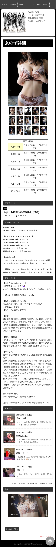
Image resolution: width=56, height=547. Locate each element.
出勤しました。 (23, 470)
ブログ (15, 13)
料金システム (42, 4)
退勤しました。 (23, 453)
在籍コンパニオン (26, 4)
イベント (5, 13)
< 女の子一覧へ (12, 529)
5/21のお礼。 (22, 435)
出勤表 (13, 4)
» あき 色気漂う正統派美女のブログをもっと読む (32, 483)
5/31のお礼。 (22, 418)
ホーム (4, 4)
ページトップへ (46, 536)
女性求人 (24, 13)
